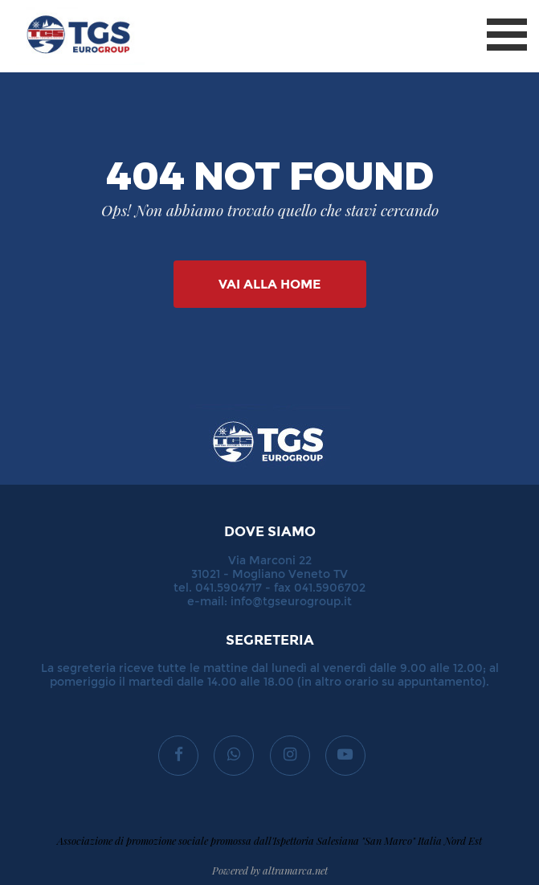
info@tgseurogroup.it (291, 601)
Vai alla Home (269, 284)
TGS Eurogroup (63, 7)
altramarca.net (295, 870)
